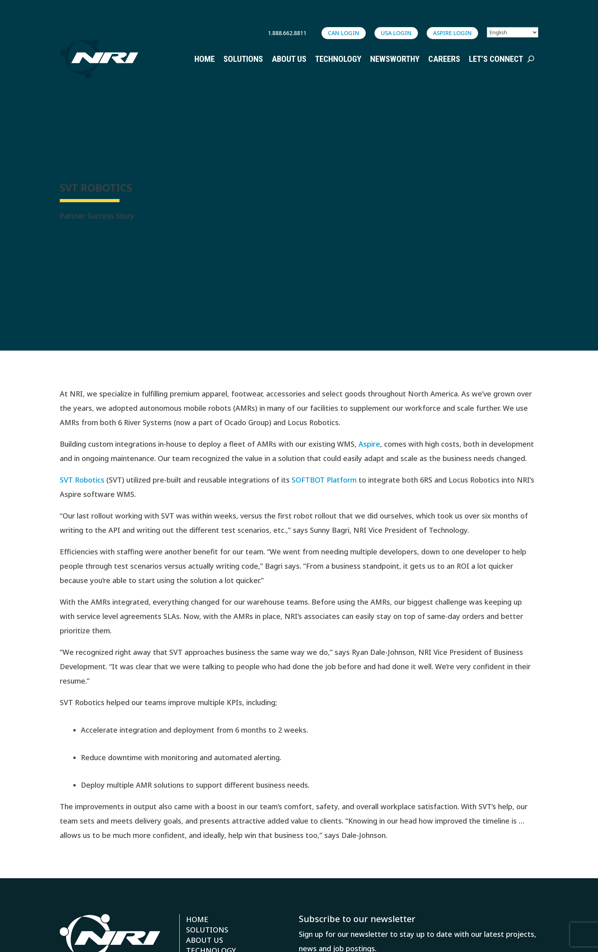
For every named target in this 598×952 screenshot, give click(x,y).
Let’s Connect (496, 59)
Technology (338, 59)
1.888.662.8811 (287, 33)
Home (204, 59)
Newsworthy (395, 59)
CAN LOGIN (343, 33)
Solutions (243, 59)
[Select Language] (512, 32)
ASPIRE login (452, 33)
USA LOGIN (396, 33)
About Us (289, 59)
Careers (444, 59)
